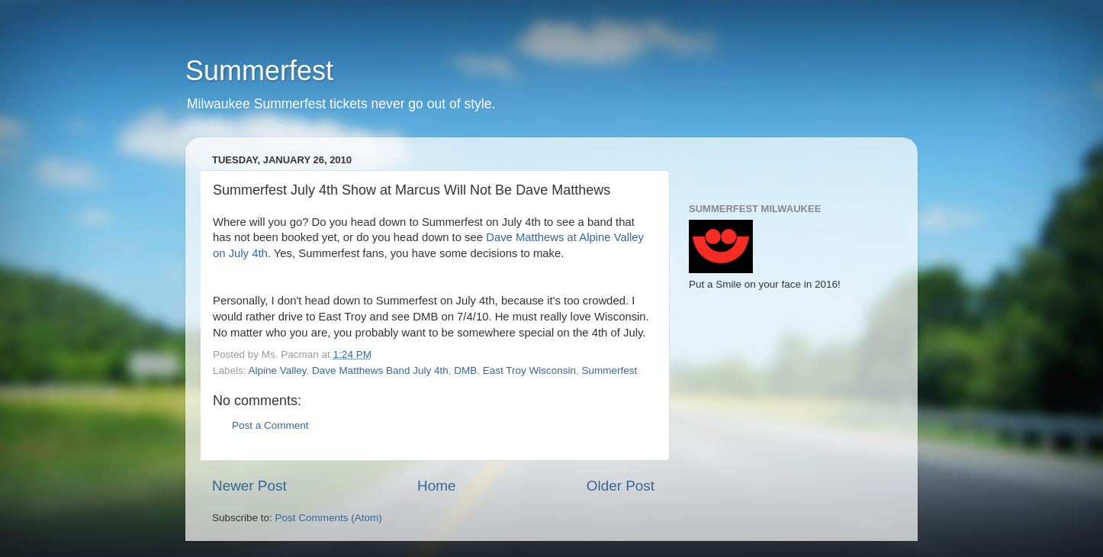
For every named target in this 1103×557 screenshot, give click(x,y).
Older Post (620, 486)
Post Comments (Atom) (328, 517)
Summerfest (259, 70)
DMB (465, 370)
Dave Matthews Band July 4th (380, 370)
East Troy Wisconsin (529, 370)
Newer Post (249, 486)
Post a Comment (270, 425)
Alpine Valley (278, 370)
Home (436, 486)
